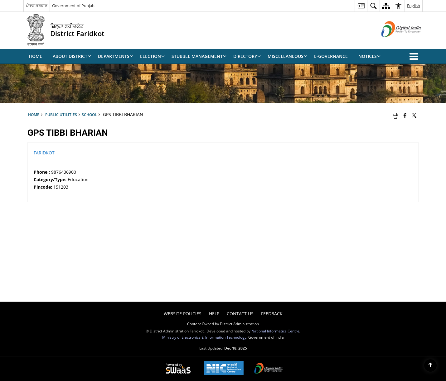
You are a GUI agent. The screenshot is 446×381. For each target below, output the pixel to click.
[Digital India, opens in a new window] (269, 369)
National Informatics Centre (275, 330)
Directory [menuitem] (247, 56)
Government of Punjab (73, 5)
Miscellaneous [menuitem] (287, 56)
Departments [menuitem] (115, 56)
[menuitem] (361, 6)
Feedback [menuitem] (272, 314)
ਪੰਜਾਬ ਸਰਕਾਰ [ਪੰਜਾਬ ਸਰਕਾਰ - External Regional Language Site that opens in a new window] (36, 5)
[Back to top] (430, 365)
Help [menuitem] (214, 314)
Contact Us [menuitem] (240, 314)
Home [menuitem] (35, 56)
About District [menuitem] (72, 56)
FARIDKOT (44, 153)
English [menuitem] (413, 5)
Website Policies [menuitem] (182, 314)
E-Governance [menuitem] (331, 56)
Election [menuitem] (152, 56)
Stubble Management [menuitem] (199, 56)
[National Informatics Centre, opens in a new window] (223, 368)
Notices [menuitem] (369, 56)
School (89, 114)
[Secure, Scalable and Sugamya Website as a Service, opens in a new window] (178, 369)
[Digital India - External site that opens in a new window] (393, 42)
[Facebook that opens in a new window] (405, 115)
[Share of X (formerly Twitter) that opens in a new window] (414, 115)
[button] (415, 56)
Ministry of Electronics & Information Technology (204, 337)
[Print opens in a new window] (395, 115)
